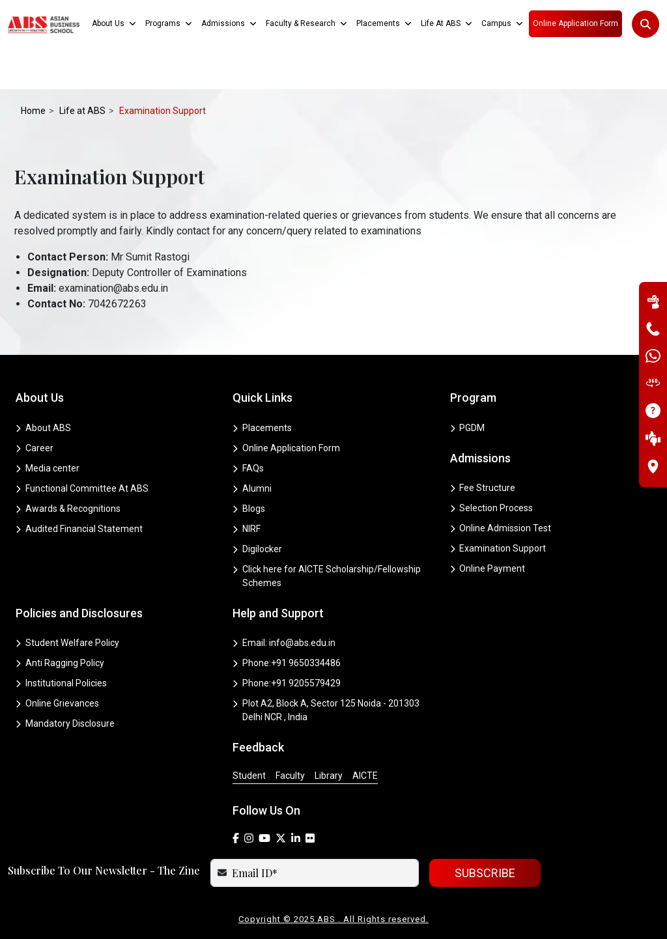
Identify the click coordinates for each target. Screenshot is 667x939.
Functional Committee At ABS (82, 488)
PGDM (467, 428)
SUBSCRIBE (485, 873)
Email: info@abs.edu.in (284, 643)
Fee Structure (483, 488)
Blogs (249, 508)
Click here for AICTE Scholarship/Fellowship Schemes (327, 576)
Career (34, 448)
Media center (47, 468)
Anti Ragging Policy (60, 663)
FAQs (248, 468)
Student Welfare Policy (67, 643)
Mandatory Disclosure (65, 723)
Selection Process (491, 508)
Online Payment (488, 568)
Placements (262, 428)
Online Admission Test (501, 528)
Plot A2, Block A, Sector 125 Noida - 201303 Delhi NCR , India (326, 710)
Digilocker (257, 549)
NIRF (247, 529)
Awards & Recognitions (68, 508)
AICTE (365, 775)
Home (33, 110)
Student (249, 775)
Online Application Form (286, 448)
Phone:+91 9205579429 (287, 683)
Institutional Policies (61, 683)
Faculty (290, 775)
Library (329, 775)
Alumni (252, 488)
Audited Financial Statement (79, 529)
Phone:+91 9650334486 (287, 663)
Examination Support (498, 548)
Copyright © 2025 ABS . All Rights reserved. (333, 919)
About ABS (43, 428)
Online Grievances (57, 703)
